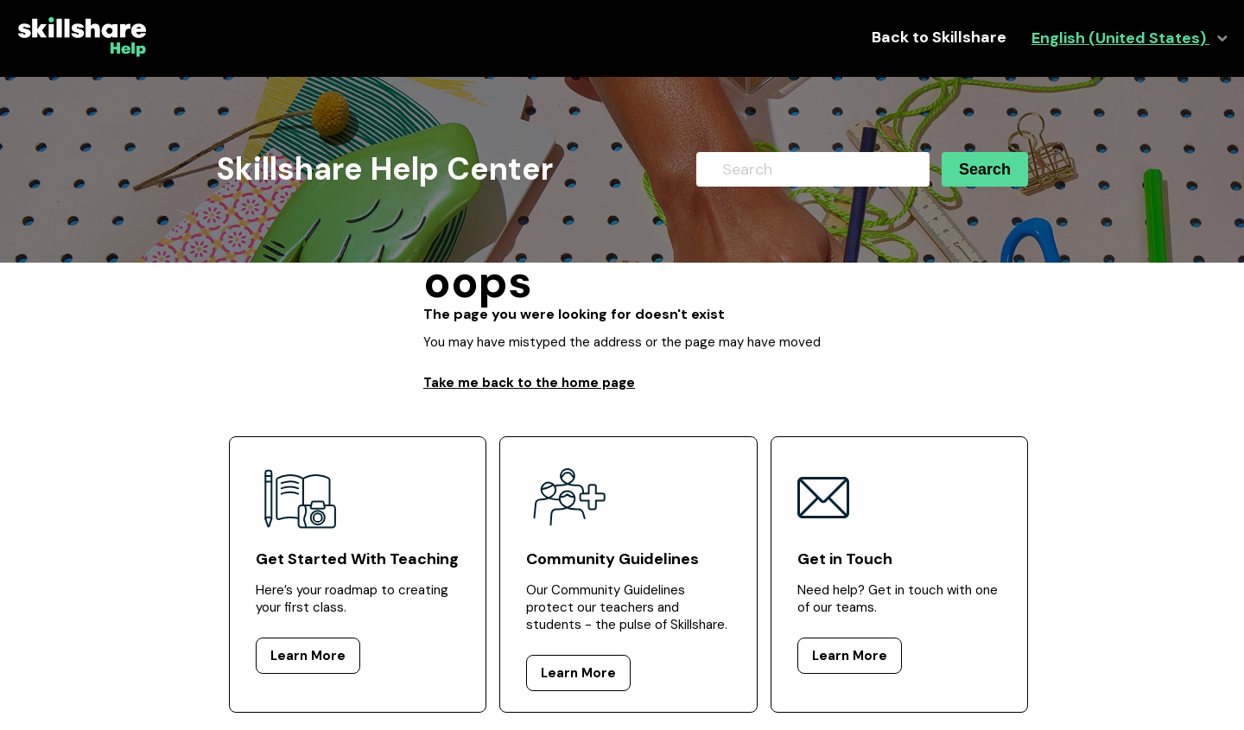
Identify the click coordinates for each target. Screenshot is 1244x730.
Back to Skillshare (939, 38)
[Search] (813, 169)
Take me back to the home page (529, 382)
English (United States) (1120, 38)
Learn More (308, 655)
